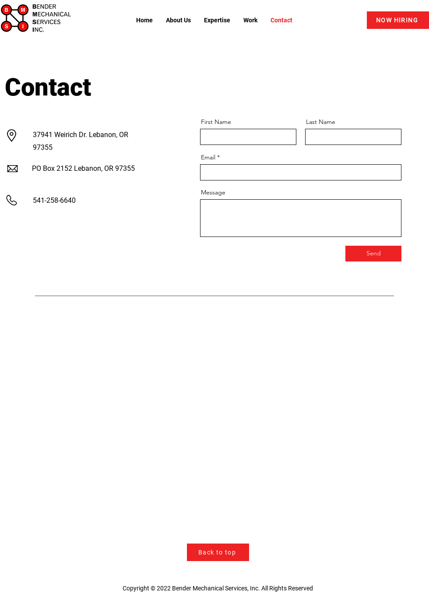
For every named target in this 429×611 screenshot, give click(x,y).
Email (208, 157)
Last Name (320, 122)
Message (213, 192)
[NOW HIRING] (398, 20)
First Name (216, 122)
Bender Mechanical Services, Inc (215, 588)
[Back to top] (218, 552)
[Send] (373, 253)
